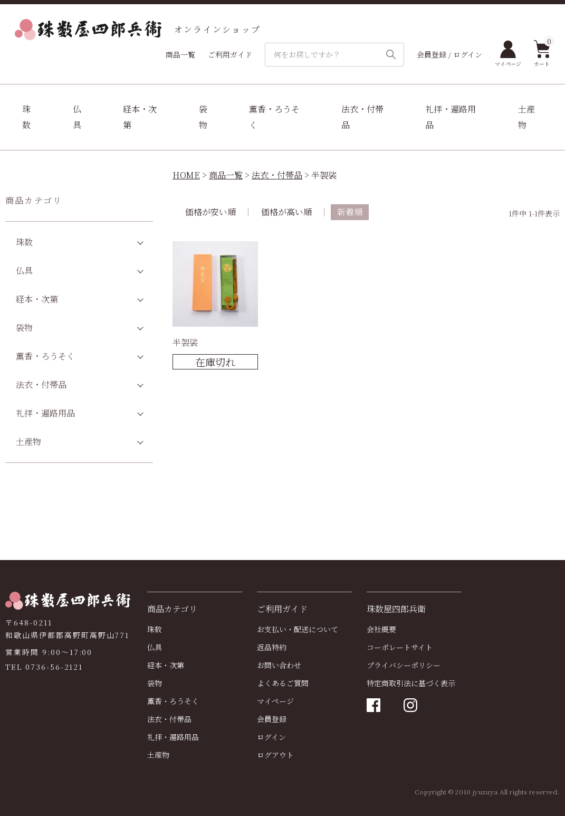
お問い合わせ (279, 665)
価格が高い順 (286, 212)
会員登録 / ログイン (449, 54)
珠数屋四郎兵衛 (396, 609)
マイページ (508, 54)
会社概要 (381, 629)
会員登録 (271, 719)
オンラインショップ (138, 29)
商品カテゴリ (33, 200)
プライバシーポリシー (403, 665)
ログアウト (275, 754)
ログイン (271, 737)
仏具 (77, 117)
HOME (186, 175)
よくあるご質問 (283, 683)
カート (542, 54)
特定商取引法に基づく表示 (411, 683)
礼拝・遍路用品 (450, 117)
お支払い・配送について (297, 629)
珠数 (26, 117)
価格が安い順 (210, 212)
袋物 (203, 117)
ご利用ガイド (230, 54)
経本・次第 (140, 117)
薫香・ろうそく (274, 117)
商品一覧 (180, 54)
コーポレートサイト (400, 647)
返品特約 (271, 647)
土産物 (526, 117)
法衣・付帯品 (362, 117)
